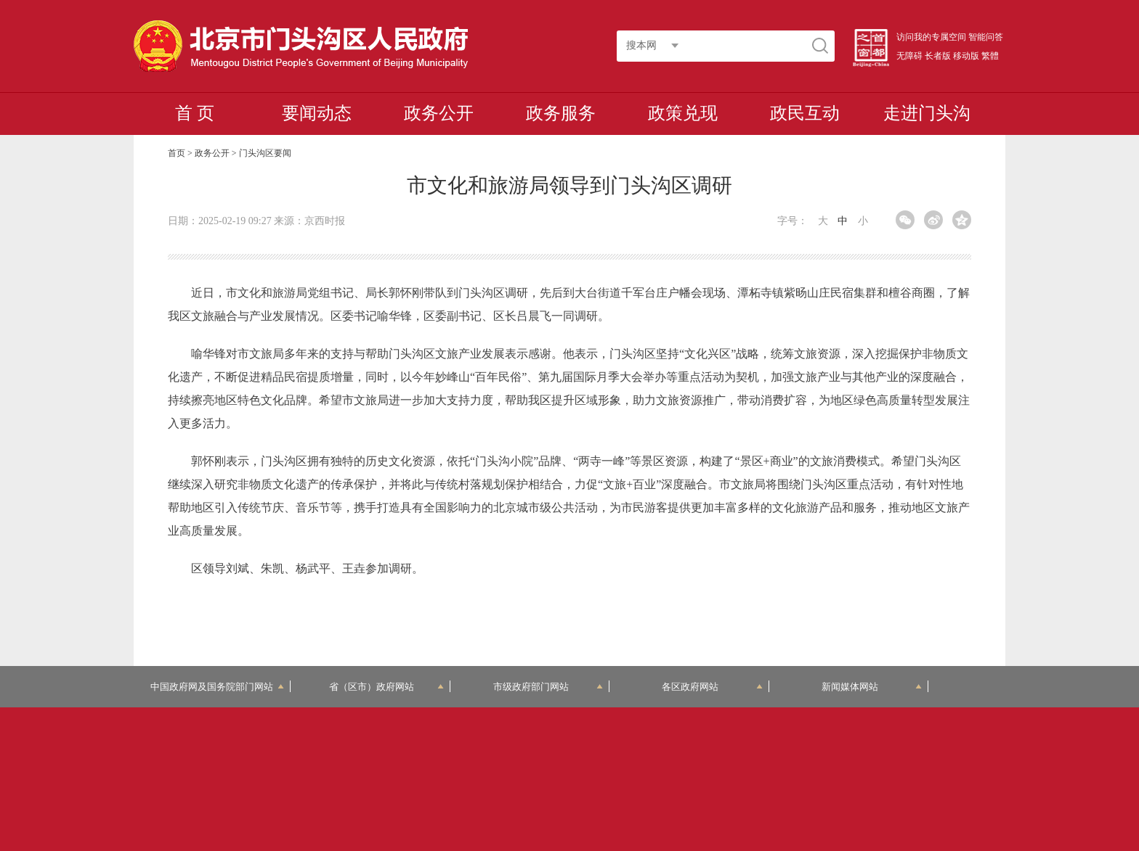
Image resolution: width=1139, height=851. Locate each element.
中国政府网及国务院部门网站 (217, 686)
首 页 (194, 113)
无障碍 (909, 56)
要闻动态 (317, 113)
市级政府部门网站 (548, 686)
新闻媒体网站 (872, 686)
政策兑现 (683, 113)
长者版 (938, 56)
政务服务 (561, 113)
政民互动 (805, 113)
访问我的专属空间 (931, 37)
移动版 (966, 56)
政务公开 (439, 113)
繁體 (990, 56)
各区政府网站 (712, 686)
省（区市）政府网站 (386, 686)
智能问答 (985, 37)
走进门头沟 (926, 113)
